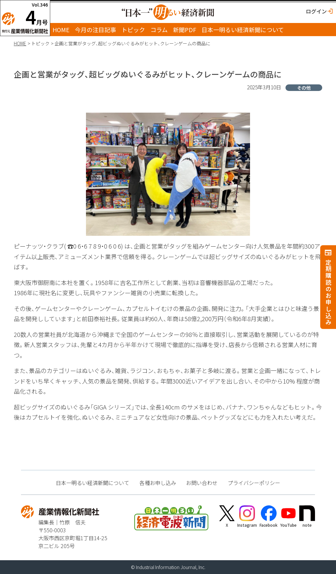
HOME (61, 29)
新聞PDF (184, 29)
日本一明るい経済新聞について (242, 29)
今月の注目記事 (95, 29)
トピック (133, 29)
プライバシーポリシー (254, 483)
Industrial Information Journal (166, 567)
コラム (159, 29)
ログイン (316, 11)
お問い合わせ (202, 483)
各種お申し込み (157, 483)
